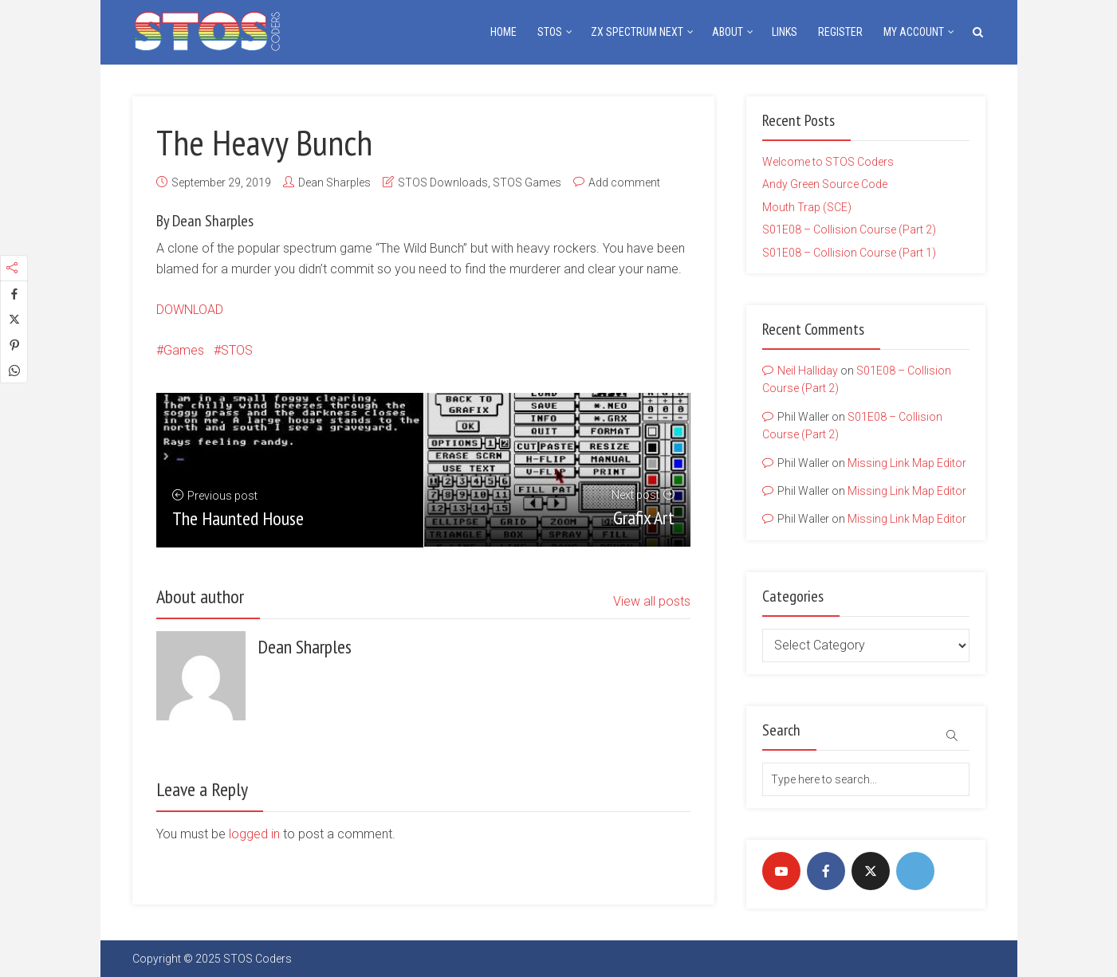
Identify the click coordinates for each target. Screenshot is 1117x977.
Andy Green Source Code (824, 184)
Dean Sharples (334, 182)
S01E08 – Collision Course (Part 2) (849, 229)
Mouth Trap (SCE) (807, 207)
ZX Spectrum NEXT (637, 32)
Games (183, 350)
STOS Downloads (443, 182)
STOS (549, 32)
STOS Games (527, 182)
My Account (913, 32)
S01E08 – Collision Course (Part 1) (849, 252)
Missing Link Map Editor (907, 463)
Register (840, 32)
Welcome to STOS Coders (828, 161)
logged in (254, 834)
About (727, 32)
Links (784, 32)
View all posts (651, 601)
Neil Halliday (807, 370)
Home (503, 32)
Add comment (624, 182)
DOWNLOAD (189, 309)
